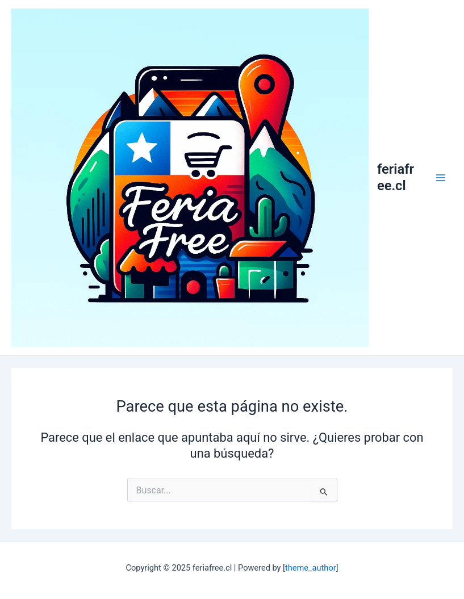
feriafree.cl (395, 177)
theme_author (310, 568)
